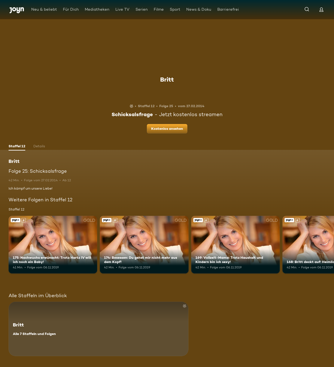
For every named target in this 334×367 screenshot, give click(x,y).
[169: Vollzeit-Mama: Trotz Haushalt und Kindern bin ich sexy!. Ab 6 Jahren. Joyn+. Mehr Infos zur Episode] (235, 244)
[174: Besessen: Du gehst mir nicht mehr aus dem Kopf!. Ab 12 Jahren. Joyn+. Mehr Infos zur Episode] (144, 244)
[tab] (17, 147)
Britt (167, 79)
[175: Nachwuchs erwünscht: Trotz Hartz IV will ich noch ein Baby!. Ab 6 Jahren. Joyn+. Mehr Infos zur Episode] (53, 244)
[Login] (321, 9)
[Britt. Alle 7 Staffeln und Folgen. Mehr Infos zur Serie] (98, 329)
